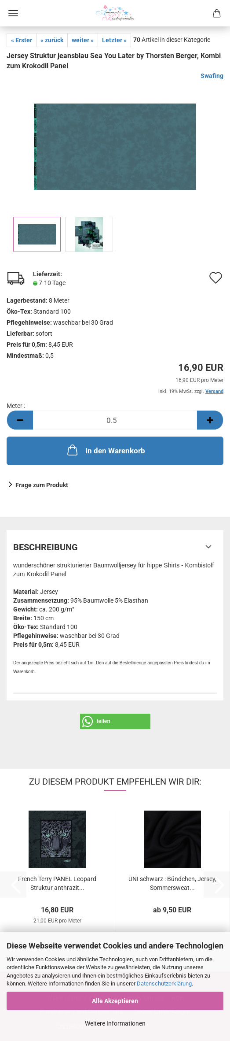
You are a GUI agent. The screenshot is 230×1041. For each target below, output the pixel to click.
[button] (20, 420)
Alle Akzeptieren (115, 1000)
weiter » (83, 40)
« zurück (51, 40)
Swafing (212, 75)
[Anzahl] (115, 420)
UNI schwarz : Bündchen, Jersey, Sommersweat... (172, 882)
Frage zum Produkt (41, 485)
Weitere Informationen (115, 1023)
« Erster (21, 40)
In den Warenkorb (105, 450)
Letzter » (114, 40)
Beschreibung (45, 547)
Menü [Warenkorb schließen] (13, 13)
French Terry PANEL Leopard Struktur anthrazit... (57, 882)
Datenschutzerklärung (164, 983)
